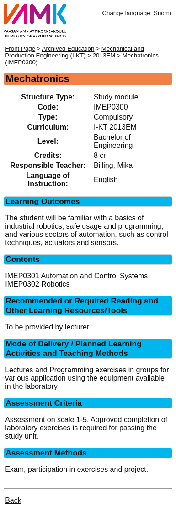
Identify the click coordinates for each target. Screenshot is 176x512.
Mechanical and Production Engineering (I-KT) (74, 52)
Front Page (20, 48)
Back (13, 500)
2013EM (104, 55)
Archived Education (68, 48)
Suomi (162, 13)
